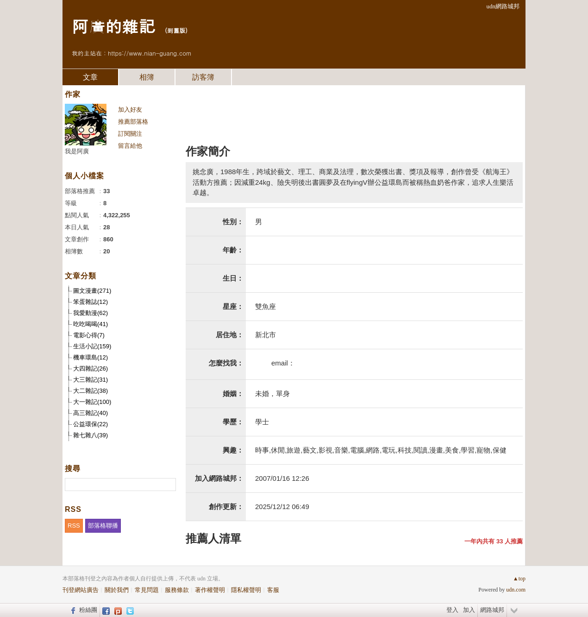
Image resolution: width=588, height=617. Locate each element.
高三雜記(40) (90, 412)
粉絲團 (88, 609)
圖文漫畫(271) (92, 290)
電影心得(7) (89, 335)
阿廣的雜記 (113, 26)
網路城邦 (492, 609)
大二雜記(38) (90, 390)
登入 (452, 609)
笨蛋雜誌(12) (90, 301)
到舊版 (176, 30)
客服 (273, 589)
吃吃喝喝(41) (90, 324)
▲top (519, 578)
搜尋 (168, 484)
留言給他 (130, 145)
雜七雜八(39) (90, 435)
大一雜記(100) (92, 401)
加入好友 (130, 109)
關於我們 (117, 589)
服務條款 (177, 589)
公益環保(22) (90, 424)
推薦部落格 (133, 121)
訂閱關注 (130, 133)
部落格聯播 (103, 525)
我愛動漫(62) (90, 312)
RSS (74, 525)
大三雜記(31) (90, 379)
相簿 (146, 77)
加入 (469, 609)
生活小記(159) (92, 346)
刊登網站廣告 (81, 589)
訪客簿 (203, 77)
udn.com (515, 589)
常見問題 (147, 589)
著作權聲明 (210, 589)
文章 (90, 77)
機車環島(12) (90, 357)
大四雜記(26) (90, 368)
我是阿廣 (77, 151)
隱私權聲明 (246, 589)
